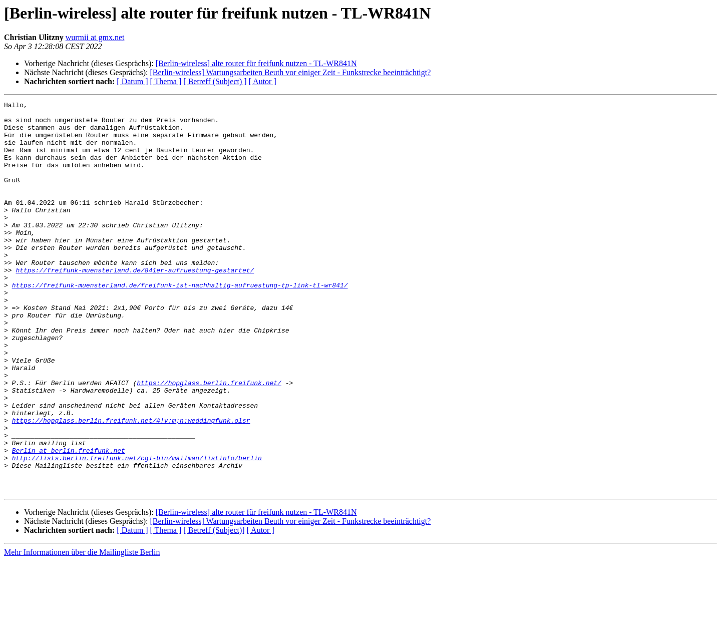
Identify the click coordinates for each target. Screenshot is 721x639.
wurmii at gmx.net (95, 37)
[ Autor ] (262, 81)
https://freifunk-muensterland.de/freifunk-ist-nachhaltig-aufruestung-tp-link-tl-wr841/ (180, 322)
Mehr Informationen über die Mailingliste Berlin (82, 630)
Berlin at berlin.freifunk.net (68, 520)
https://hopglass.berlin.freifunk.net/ (209, 439)
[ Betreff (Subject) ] (214, 81)
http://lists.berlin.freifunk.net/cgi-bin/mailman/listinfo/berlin (137, 529)
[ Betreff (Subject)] (213, 608)
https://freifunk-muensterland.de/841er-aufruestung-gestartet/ (135, 304)
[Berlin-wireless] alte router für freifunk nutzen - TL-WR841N (256, 63)
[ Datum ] (132, 81)
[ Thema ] (166, 81)
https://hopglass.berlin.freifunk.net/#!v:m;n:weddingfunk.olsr (131, 484)
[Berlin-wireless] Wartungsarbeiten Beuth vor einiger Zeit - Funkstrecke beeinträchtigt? (290, 72)
